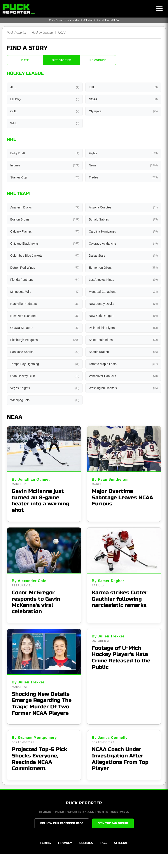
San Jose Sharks (44, 352)
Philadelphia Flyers (123, 328)
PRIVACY (65, 843)
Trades (123, 177)
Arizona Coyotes (123, 207)
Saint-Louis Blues (123, 340)
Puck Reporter (16, 32)
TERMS (45, 843)
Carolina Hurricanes (123, 231)
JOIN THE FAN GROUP (113, 823)
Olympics (123, 111)
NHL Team (18, 193)
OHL (44, 111)
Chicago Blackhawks (44, 243)
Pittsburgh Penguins (44, 340)
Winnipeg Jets (44, 400)
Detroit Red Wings (44, 268)
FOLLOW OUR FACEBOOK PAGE (61, 823)
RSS (103, 843)
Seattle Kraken (123, 352)
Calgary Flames (44, 231)
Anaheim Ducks (44, 207)
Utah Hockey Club (44, 376)
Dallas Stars (123, 256)
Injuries (44, 165)
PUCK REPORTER (84, 803)
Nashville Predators (44, 304)
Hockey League (42, 32)
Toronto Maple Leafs (123, 364)
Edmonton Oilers (123, 268)
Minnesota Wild (44, 292)
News (123, 165)
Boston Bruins (44, 219)
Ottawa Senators (44, 328)
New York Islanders (44, 316)
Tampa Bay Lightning (44, 364)
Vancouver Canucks (123, 376)
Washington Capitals (123, 388)
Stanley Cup (44, 177)
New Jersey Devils (123, 304)
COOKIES (86, 843)
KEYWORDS (97, 60)
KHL (123, 87)
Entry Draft (44, 153)
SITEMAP (121, 843)
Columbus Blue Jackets (44, 256)
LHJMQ (44, 99)
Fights (123, 153)
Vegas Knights (44, 388)
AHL (44, 87)
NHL (11, 139)
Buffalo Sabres (123, 219)
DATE (25, 60)
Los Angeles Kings (123, 280)
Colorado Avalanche (123, 243)
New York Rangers (123, 316)
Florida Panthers (44, 280)
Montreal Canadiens (123, 292)
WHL (44, 123)
